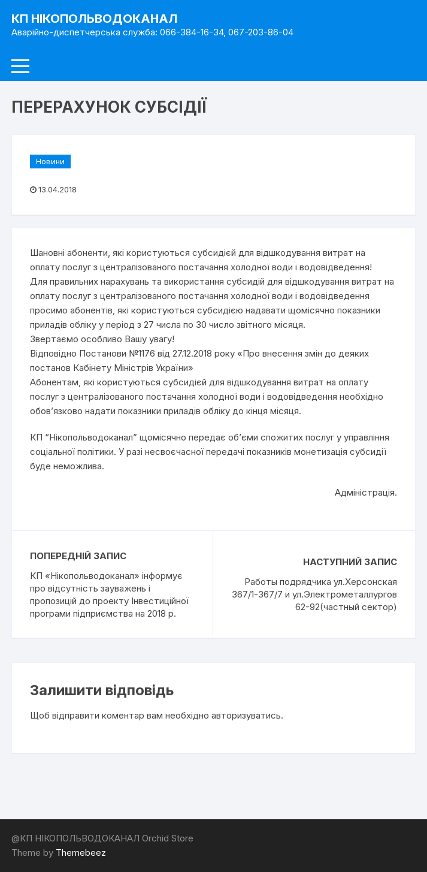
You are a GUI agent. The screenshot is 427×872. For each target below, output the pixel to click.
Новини (50, 161)
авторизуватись (246, 715)
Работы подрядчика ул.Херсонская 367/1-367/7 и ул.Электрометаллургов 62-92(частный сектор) (314, 594)
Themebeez (81, 852)
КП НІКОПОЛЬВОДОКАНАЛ (94, 18)
